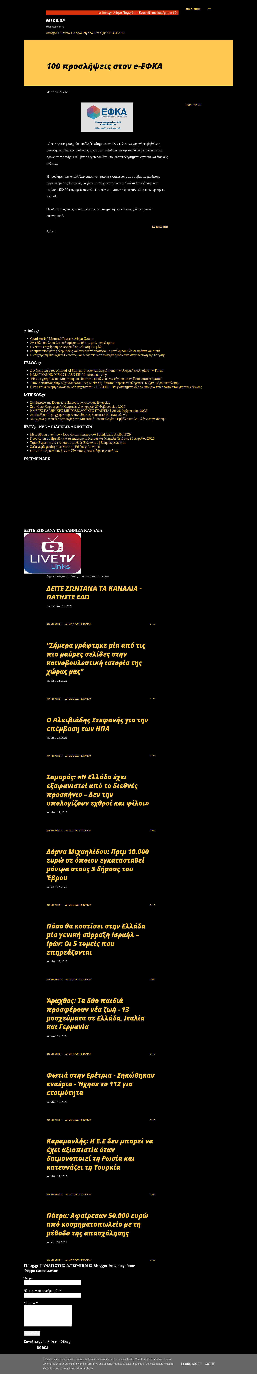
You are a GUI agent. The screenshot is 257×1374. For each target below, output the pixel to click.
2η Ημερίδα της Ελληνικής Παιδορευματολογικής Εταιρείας (70, 402)
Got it (210, 1364)
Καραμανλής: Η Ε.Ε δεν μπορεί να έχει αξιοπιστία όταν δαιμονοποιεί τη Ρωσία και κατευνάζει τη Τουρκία (100, 1154)
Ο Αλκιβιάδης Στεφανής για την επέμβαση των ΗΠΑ (97, 724)
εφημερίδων (55, 527)
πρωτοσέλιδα (44, 527)
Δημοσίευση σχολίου (78, 624)
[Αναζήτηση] (193, 9)
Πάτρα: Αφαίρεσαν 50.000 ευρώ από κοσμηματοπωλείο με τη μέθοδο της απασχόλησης (97, 1224)
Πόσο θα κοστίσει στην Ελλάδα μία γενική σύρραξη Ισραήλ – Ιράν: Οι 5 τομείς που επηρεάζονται (96, 939)
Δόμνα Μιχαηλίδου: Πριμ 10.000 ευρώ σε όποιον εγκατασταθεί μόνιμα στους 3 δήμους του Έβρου (98, 864)
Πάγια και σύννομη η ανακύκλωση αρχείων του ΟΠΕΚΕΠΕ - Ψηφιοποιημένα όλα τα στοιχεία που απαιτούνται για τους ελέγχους (116, 387)
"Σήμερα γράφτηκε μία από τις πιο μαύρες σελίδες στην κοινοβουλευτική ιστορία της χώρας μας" (96, 658)
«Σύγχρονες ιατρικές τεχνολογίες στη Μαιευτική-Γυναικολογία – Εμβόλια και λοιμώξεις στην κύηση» (98, 419)
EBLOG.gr (55, 20)
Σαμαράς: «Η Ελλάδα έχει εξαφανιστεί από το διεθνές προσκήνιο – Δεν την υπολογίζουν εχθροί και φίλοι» (98, 790)
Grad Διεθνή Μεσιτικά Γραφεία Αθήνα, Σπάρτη (62, 338)
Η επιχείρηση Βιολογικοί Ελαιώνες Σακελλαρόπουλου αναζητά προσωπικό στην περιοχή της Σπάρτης (97, 355)
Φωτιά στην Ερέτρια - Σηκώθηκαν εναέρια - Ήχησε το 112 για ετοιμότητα (101, 1084)
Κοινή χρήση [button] (193, 104)
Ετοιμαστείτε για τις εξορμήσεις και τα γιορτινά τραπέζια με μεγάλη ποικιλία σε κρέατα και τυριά (95, 351)
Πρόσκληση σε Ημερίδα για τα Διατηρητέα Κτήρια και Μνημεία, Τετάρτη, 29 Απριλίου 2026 (92, 438)
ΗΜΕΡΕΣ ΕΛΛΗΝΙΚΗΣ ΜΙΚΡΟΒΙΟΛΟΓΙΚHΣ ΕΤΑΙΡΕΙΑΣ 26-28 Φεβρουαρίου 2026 (89, 410)
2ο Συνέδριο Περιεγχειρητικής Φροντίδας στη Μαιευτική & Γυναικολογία (78, 415)
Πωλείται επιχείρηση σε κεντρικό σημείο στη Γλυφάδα (66, 347)
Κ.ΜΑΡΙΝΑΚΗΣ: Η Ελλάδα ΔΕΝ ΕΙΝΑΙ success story (68, 374)
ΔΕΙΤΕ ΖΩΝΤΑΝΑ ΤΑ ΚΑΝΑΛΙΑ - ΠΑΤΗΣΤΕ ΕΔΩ (94, 592)
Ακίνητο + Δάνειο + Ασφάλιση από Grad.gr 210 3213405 (85, 33)
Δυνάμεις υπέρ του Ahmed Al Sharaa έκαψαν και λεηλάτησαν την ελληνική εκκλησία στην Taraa (97, 370)
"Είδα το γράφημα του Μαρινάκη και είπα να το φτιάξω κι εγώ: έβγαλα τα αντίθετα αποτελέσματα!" (96, 379)
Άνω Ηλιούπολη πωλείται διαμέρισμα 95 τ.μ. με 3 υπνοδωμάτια (73, 343)
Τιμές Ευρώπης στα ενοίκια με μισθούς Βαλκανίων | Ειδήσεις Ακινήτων (78, 442)
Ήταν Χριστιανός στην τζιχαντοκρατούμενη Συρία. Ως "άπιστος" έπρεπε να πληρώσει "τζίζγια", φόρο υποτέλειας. (104, 383)
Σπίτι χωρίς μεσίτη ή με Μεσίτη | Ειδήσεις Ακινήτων (65, 447)
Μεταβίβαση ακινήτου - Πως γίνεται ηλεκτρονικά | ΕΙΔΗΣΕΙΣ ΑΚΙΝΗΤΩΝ (80, 434)
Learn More (191, 1364)
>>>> (152, 624)
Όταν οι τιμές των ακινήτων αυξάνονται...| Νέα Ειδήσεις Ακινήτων (74, 451)
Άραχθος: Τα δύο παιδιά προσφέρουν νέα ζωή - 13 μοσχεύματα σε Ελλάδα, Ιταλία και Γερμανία (96, 1013)
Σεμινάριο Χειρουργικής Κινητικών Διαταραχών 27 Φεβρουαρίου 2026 (77, 406)
